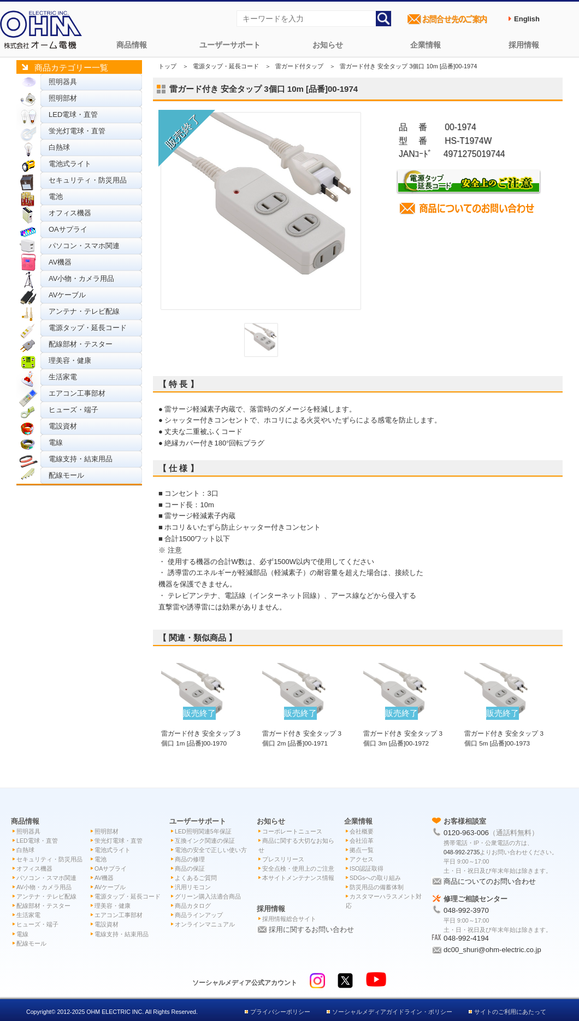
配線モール (66, 475)
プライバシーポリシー (280, 1011)
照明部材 (63, 98)
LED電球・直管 (73, 114)
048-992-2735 (462, 852)
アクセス (362, 859)
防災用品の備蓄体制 (377, 887)
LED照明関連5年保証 (203, 831)
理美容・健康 (70, 360)
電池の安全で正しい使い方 (211, 850)
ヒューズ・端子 (73, 410)
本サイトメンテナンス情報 (298, 878)
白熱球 (59, 147)
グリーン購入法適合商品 (208, 896)
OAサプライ (68, 229)
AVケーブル (67, 295)
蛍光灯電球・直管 (77, 131)
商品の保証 (190, 868)
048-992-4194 (466, 938)
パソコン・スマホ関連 (84, 246)
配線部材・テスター (81, 344)
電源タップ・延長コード (88, 328)
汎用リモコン (193, 887)
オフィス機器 (70, 213)
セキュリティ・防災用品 (88, 180)
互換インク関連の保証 (205, 840)
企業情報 (425, 44)
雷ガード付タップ (299, 66)
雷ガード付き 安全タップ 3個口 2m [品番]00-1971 (301, 733)
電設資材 (63, 426)
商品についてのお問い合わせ (490, 881)
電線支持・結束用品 (81, 459)
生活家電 (63, 377)
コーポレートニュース (292, 831)
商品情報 (131, 44)
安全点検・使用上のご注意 (298, 868)
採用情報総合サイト (289, 919)
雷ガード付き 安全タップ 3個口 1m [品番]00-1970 (200, 733)
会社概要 (362, 831)
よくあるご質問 (196, 878)
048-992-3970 (466, 910)
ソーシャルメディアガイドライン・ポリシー (392, 1011)
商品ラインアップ (199, 915)
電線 (56, 442)
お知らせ (327, 44)
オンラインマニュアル (205, 924)
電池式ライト (70, 164)
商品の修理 (190, 859)
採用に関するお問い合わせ (311, 929)
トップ (167, 66)
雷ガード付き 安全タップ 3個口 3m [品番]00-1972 (402, 733)
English (527, 19)
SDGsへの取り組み (375, 878)
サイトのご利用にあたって (510, 1011)
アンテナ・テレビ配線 (84, 311)
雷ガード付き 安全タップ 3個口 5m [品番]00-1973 (503, 733)
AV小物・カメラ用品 (81, 278)
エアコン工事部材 (77, 393)
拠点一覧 (362, 850)
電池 (56, 196)
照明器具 (63, 82)
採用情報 (524, 44)
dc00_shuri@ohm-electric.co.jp (492, 950)
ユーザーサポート (230, 44)
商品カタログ (193, 905)
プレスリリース (283, 859)
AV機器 (60, 262)
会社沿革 (362, 840)
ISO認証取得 (366, 868)
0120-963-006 (466, 833)
